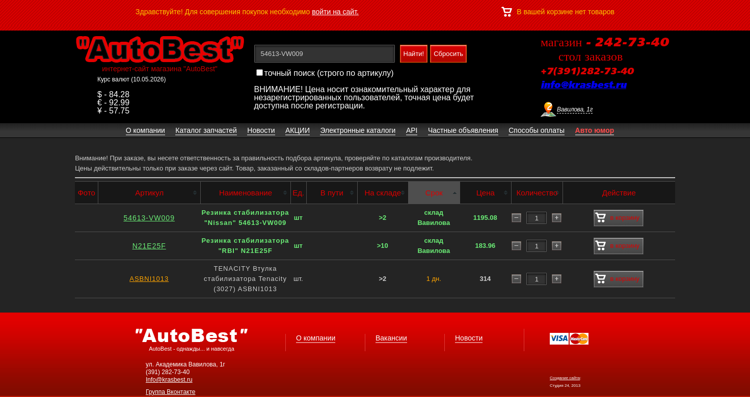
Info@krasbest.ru (169, 379)
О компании (315, 338)
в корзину (617, 217)
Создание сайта (565, 378)
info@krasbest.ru (583, 85)
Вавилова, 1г (575, 109)
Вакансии (391, 338)
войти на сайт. (335, 12)
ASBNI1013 (149, 278)
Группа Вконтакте (171, 391)
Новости (469, 338)
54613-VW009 (149, 218)
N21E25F (149, 246)
